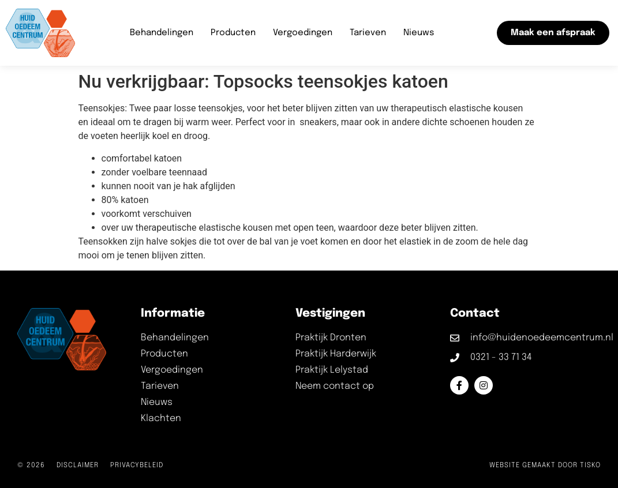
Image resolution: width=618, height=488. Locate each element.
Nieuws (418, 32)
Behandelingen (161, 32)
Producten (233, 32)
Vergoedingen (302, 32)
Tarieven (368, 32)
